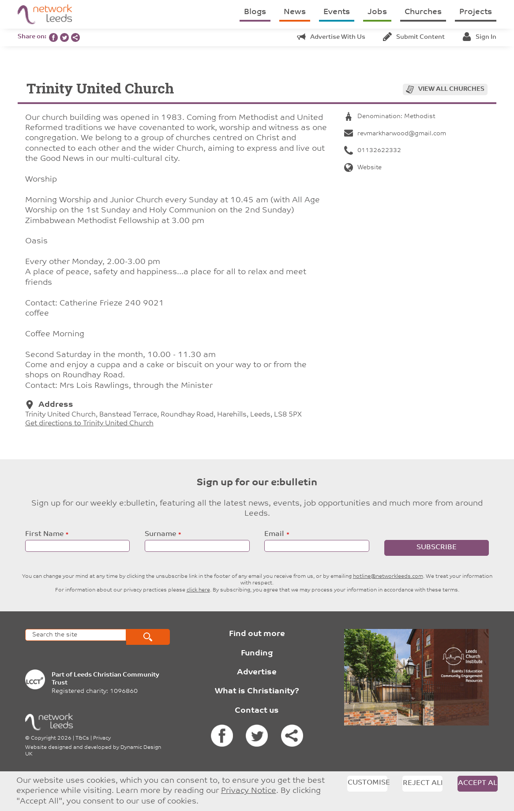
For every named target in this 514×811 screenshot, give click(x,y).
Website (363, 167)
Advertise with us (331, 37)
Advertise (257, 672)
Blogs (255, 12)
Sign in (479, 37)
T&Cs (82, 738)
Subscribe (436, 547)
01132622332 (372, 150)
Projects (475, 12)
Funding (257, 653)
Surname (160, 534)
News (295, 12)
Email (274, 534)
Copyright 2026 (51, 738)
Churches (423, 12)
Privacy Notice (248, 791)
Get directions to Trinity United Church (89, 423)
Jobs (377, 12)
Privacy (102, 738)
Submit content (414, 37)
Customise (367, 782)
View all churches (451, 89)
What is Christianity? (257, 691)
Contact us (257, 711)
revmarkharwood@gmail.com (395, 133)
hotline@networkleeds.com (388, 576)
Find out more (257, 634)
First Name (44, 534)
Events (336, 12)
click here (198, 590)
